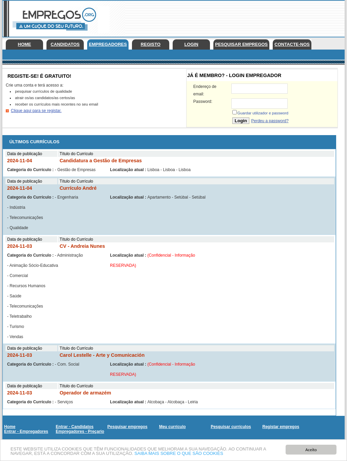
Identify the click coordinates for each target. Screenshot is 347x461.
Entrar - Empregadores (26, 431)
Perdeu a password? (269, 120)
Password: (202, 101)
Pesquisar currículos (231, 426)
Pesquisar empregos (241, 44)
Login (191, 44)
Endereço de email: (204, 90)
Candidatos (65, 44)
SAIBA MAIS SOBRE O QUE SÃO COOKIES (178, 453)
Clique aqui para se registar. (36, 110)
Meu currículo (172, 426)
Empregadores (108, 44)
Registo (150, 44)
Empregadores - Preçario (80, 431)
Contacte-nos (292, 44)
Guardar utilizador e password (262, 113)
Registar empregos (280, 426)
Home (24, 44)
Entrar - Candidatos (74, 426)
